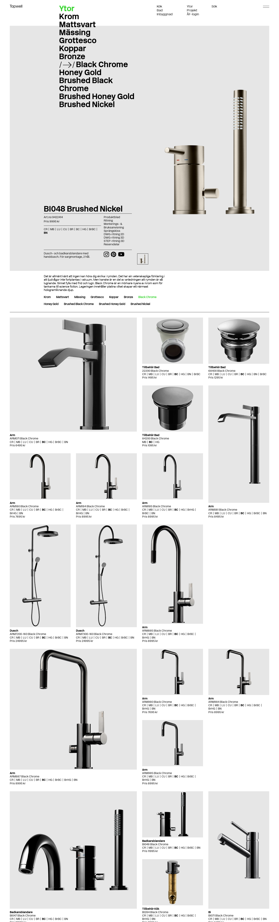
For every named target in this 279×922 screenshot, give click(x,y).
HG (84, 229)
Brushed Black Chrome (86, 84)
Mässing (75, 32)
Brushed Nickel (87, 104)
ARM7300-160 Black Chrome (94, 634)
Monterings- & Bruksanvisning (114, 225)
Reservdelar (112, 244)
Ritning (108, 220)
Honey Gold (80, 72)
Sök (214, 6)
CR (46, 229)
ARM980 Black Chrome (157, 702)
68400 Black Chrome (221, 370)
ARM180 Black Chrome (24, 506)
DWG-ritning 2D (114, 234)
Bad (160, 10)
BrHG (13, 513)
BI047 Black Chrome (23, 915)
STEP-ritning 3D (114, 241)
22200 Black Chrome (155, 370)
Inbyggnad (165, 14)
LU (58, 229)
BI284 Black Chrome (155, 912)
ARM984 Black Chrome (223, 702)
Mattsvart (77, 24)
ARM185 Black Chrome (156, 506)
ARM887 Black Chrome (24, 776)
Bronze (72, 56)
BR (71, 229)
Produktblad (112, 217)
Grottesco (77, 40)
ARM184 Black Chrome (90, 506)
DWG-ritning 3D (114, 237)
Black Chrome (102, 64)
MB (52, 229)
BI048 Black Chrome (155, 844)
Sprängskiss (112, 230)
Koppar (72, 48)
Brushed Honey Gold (96, 96)
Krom (69, 16)
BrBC (92, 229)
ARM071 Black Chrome (24, 438)
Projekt (192, 10)
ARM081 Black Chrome (222, 509)
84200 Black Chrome (155, 438)
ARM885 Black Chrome (157, 630)
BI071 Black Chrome (220, 915)
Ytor (190, 6)
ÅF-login (193, 14)
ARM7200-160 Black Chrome (28, 634)
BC (78, 229)
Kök (159, 6)
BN (46, 232)
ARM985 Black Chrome (157, 773)
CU (65, 229)
